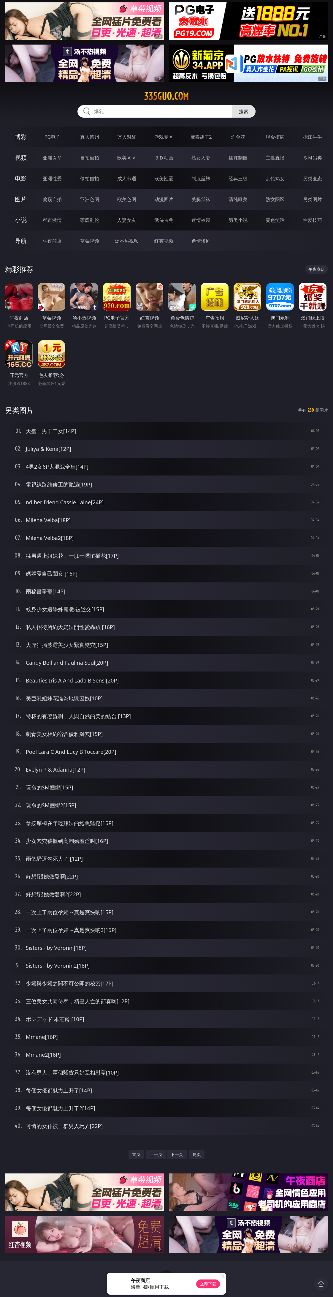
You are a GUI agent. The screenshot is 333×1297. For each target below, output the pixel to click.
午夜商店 (52, 241)
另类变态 (312, 178)
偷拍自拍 (89, 178)
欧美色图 (126, 199)
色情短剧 (200, 241)
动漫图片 (163, 199)
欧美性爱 (163, 178)
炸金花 (238, 137)
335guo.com (166, 96)
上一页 (156, 1154)
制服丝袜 (200, 178)
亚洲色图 (89, 199)
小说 (21, 220)
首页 (136, 1154)
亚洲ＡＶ (52, 157)
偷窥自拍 (52, 199)
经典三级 (238, 178)
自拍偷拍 (89, 157)
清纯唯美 (238, 199)
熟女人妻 (200, 157)
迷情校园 (200, 220)
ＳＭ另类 (312, 157)
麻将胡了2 (201, 137)
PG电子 (52, 137)
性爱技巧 (312, 220)
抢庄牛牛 (312, 137)
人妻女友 (126, 220)
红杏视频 (163, 241)
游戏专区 (163, 137)
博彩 (21, 137)
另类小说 (238, 220)
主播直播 (275, 157)
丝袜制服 (238, 157)
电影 (21, 178)
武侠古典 (163, 220)
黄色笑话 (275, 220)
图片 (21, 199)
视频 (21, 158)
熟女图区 (275, 199)
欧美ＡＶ (126, 157)
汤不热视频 (127, 241)
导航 (21, 241)
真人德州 (89, 137)
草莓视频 (89, 241)
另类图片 (312, 199)
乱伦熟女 (275, 178)
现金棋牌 (275, 137)
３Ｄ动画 (163, 157)
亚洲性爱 (52, 178)
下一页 (177, 1154)
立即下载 (208, 1284)
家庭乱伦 (89, 220)
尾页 (197, 1154)
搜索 (243, 111)
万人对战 (126, 137)
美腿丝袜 (200, 199)
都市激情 (52, 220)
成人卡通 (126, 178)
